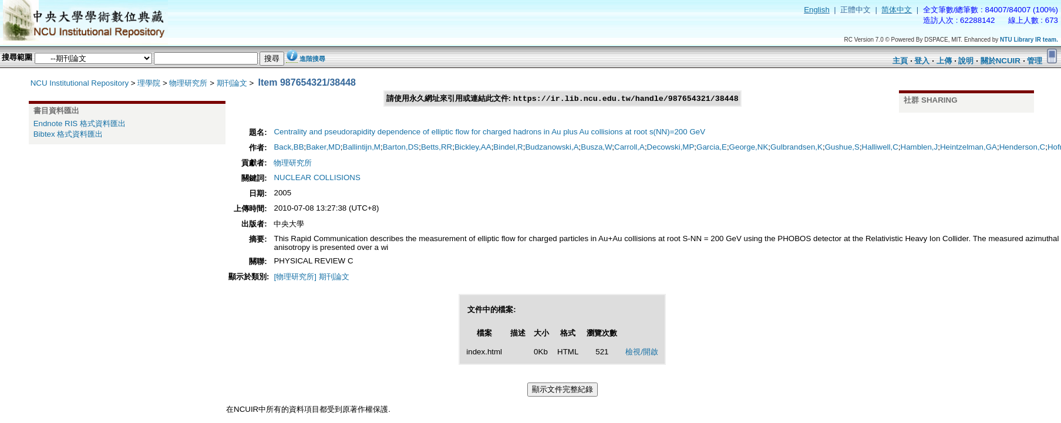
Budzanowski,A (551, 147)
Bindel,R (508, 147)
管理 (1034, 60)
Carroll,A (629, 147)
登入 (921, 60)
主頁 (900, 60)
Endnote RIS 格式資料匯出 (79, 123)
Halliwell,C (880, 147)
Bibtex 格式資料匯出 (68, 134)
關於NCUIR (1000, 60)
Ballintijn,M (361, 147)
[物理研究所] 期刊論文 (311, 277)
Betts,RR (436, 147)
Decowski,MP (671, 147)
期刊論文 (232, 83)
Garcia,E (711, 147)
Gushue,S (842, 147)
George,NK (749, 147)
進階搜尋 (312, 58)
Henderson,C (1022, 147)
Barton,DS (401, 147)
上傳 (944, 60)
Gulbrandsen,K (796, 147)
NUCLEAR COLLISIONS (317, 178)
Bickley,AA (472, 147)
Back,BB (289, 147)
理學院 (148, 83)
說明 (966, 60)
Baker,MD (323, 147)
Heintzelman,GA (968, 147)
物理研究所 (188, 83)
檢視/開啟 (641, 352)
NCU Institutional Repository (80, 83)
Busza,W (596, 147)
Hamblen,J (919, 147)
